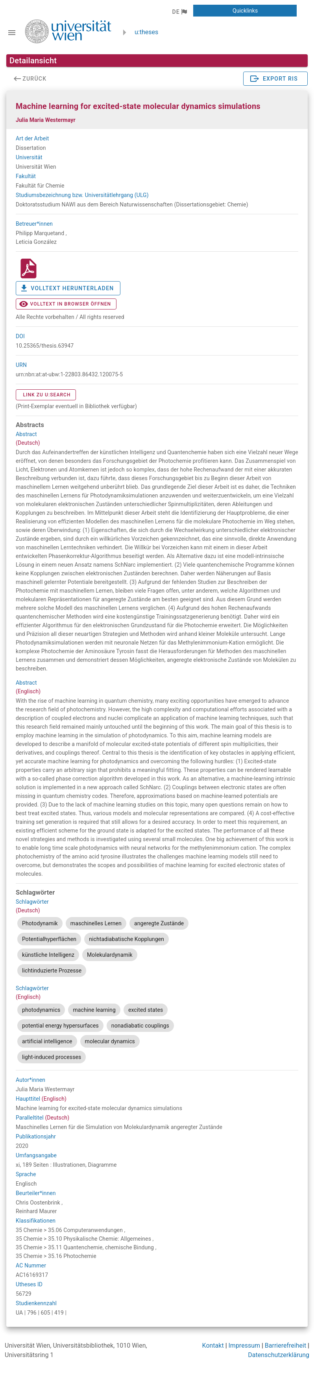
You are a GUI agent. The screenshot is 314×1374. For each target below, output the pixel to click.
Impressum (244, 1345)
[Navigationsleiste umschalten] (12, 33)
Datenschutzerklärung (278, 1355)
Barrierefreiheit (285, 1345)
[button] (179, 12)
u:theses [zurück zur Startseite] (146, 32)
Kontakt (213, 1345)
